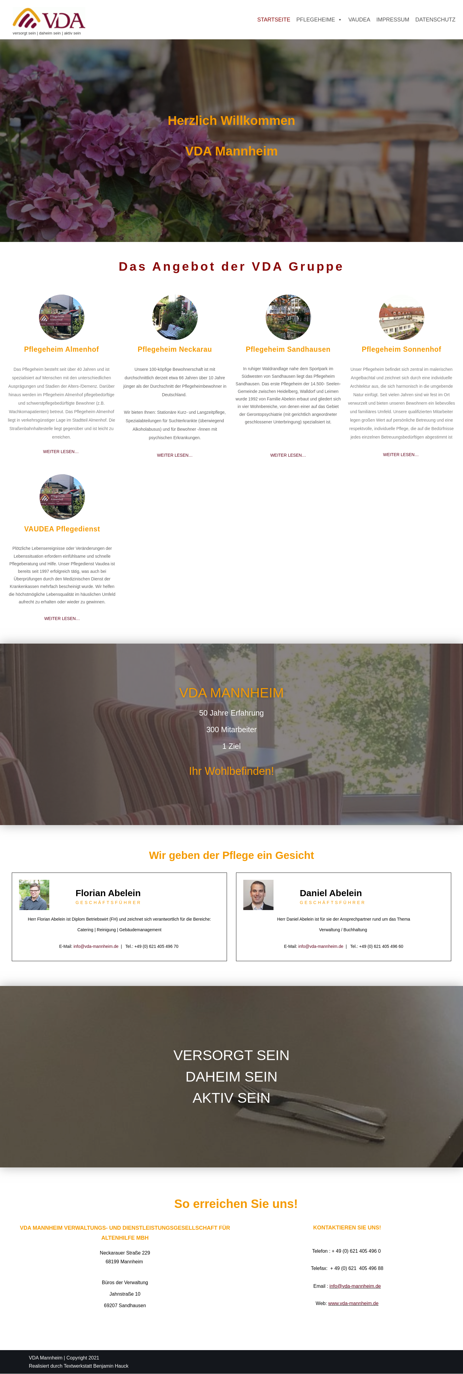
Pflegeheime (319, 20)
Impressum (392, 20)
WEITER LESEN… (61, 451)
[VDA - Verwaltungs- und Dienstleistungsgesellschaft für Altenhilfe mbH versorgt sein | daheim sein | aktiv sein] (49, 22)
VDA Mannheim (46, 1358)
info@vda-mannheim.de (95, 946)
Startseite (273, 20)
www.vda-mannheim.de (353, 1304)
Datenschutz (435, 20)
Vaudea (359, 20)
